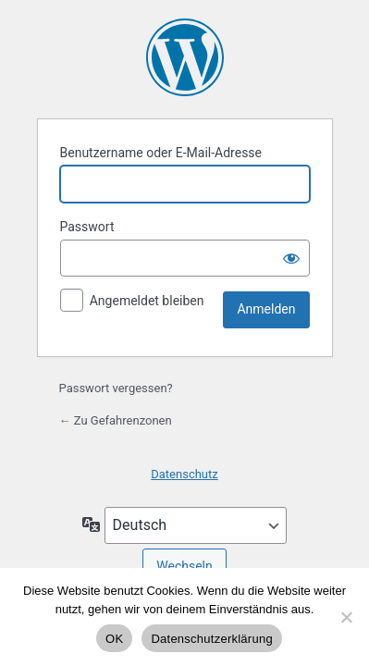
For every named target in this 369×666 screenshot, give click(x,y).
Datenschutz (184, 474)
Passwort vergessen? (116, 388)
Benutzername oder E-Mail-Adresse (161, 152)
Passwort (87, 226)
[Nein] (346, 617)
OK (114, 639)
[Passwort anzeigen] (291, 258)
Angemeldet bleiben (147, 300)
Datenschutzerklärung (211, 639)
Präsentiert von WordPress (185, 57)
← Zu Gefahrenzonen (115, 420)
